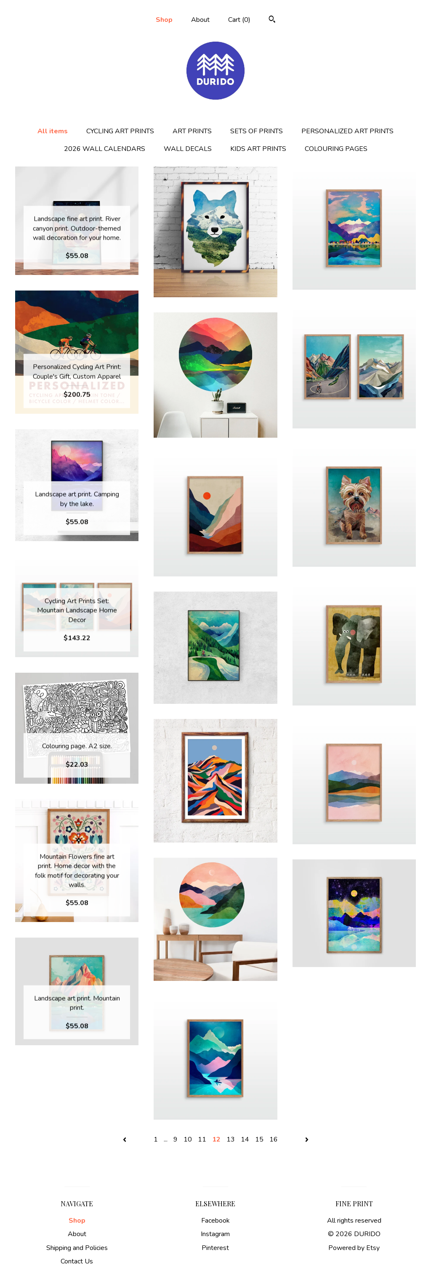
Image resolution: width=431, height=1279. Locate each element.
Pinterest (215, 1248)
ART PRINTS (192, 131)
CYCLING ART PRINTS (120, 131)
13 (230, 1139)
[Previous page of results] (125, 1139)
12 (216, 1139)
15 (259, 1139)
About (200, 19)
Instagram (215, 1234)
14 (245, 1139)
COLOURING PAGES (336, 148)
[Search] (272, 20)
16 (273, 1139)
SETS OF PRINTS (256, 131)
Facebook (215, 1220)
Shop (164, 19)
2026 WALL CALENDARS (104, 148)
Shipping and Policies (77, 1248)
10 (188, 1139)
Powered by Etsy (354, 1248)
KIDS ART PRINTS (258, 148)
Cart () (239, 19)
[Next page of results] (307, 1139)
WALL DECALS (188, 148)
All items (52, 131)
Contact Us (77, 1261)
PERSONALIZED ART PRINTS (347, 131)
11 (202, 1139)
